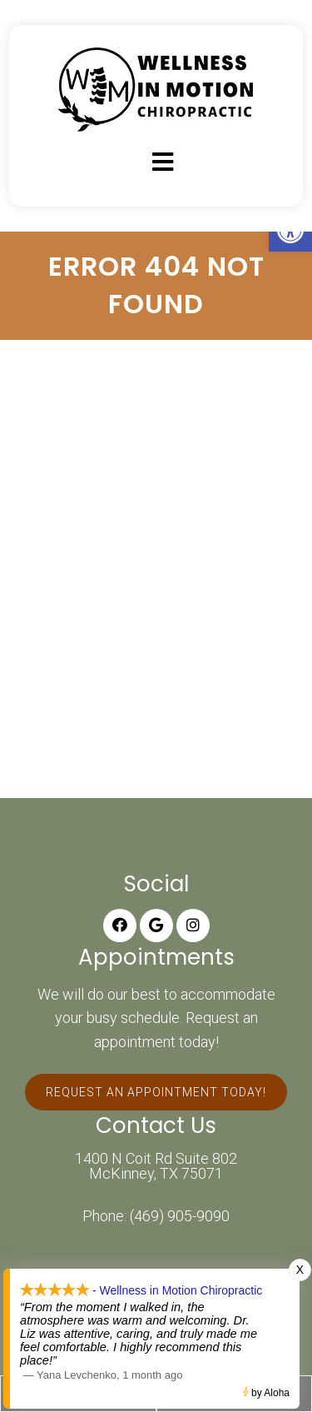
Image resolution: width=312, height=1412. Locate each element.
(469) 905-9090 (180, 1216)
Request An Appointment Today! (156, 1092)
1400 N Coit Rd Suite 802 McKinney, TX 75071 (156, 1166)
